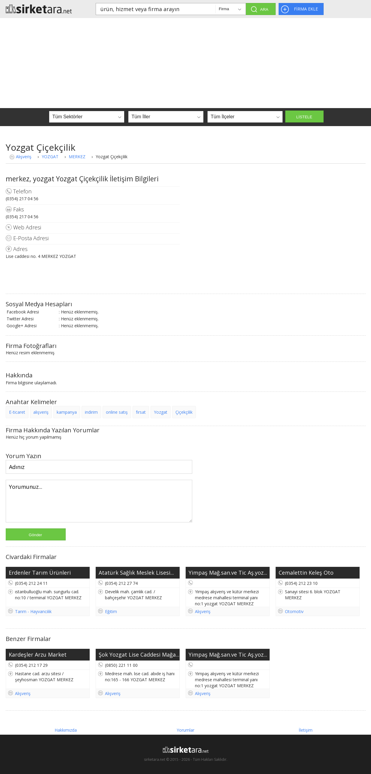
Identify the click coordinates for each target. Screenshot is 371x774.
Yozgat (160, 412)
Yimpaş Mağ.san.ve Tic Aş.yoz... (228, 572)
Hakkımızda (66, 730)
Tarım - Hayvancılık (33, 611)
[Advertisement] (186, 63)
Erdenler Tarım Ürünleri (40, 572)
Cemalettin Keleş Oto (306, 572)
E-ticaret (17, 412)
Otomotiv (294, 611)
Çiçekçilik (184, 412)
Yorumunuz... (99, 501)
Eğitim (111, 611)
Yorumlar (185, 730)
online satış (117, 412)
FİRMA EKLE (306, 9)
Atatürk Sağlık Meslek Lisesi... (136, 572)
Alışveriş (23, 156)
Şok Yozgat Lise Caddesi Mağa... (139, 654)
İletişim (306, 730)
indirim (91, 412)
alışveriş (41, 412)
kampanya (67, 412)
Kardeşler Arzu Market (38, 654)
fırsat (141, 412)
